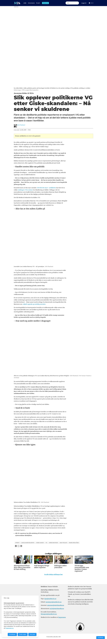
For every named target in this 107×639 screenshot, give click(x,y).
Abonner (45, 3)
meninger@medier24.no (54, 602)
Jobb (24, 3)
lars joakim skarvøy (27, 542)
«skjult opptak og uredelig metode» (34, 304)
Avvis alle (32, 634)
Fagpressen (62, 617)
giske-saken (40, 542)
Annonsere (31, 3)
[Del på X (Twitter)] (18, 546)
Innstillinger (100, 637)
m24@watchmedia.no (57, 608)
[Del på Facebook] (16, 546)
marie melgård (74, 542)
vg (46, 542)
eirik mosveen (53, 542)
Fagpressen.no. (9, 628)
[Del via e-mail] (21, 546)
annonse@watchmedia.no (55, 605)
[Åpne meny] (91, 3)
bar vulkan (63, 542)
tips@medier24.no (50, 599)
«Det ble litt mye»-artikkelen (46, 188)
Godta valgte (22, 634)
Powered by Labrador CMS (53, 636)
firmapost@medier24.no (49, 614)
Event (38, 3)
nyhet (17, 542)
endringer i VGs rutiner (25, 190)
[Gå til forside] (17, 3)
